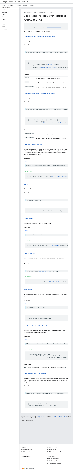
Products (30, 12)
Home (25, 12)
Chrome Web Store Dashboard (54, 463)
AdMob (7, 2)
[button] (9, 9)
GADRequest (50, 64)
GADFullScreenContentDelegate (59, 176)
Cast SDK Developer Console (53, 460)
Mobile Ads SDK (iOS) (22, 2)
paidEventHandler (29, 253)
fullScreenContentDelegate (33, 144)
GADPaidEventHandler (44, 271)
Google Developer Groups (27, 449)
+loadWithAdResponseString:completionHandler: (39, 93)
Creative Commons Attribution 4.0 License (60, 414)
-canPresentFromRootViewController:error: (38, 326)
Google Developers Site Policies (60, 416)
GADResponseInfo (55, 245)
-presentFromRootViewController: (35, 374)
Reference (52, 12)
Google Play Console (51, 454)
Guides (3, 5)
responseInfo (28, 219)
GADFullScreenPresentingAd (54, 27)
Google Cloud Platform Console (54, 451)
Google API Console (51, 449)
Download (18, 5)
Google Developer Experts (27, 451)
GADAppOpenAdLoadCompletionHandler (48, 67)
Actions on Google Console (53, 458)
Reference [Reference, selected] (10, 5)
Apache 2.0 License (41, 416)
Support (32, 5)
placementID (28, 290)
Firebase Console (51, 456)
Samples (25, 5)
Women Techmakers (25, 456)
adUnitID (26, 184)
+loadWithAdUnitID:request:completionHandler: (39, 36)
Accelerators (24, 454)
